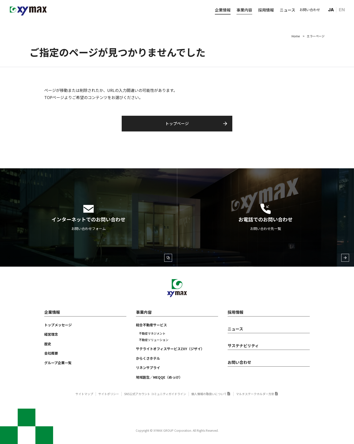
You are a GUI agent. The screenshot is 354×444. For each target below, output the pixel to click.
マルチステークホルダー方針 (255, 394)
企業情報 (223, 10)
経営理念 (51, 334)
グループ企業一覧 (58, 362)
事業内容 (244, 10)
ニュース (287, 10)
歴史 (47, 343)
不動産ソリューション (153, 340)
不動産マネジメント (152, 333)
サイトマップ (84, 394)
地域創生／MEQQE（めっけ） (159, 377)
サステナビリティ (243, 345)
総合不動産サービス (151, 324)
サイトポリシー (108, 394)
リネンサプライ (148, 367)
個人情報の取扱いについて (209, 394)
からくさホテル (148, 358)
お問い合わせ (309, 9)
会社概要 (51, 353)
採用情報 (266, 10)
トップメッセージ (58, 324)
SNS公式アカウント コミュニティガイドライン (155, 394)
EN (342, 9)
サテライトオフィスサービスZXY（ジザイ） (170, 348)
